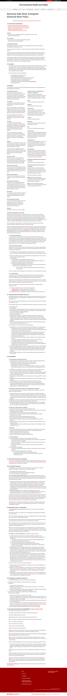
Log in (59, 689)
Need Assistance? (51, 9)
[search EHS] (55, 0)
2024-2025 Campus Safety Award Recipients (53, 672)
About (20, 9)
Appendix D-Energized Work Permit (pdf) (15, 29)
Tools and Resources (30, 9)
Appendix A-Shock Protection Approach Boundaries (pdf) (18, 25)
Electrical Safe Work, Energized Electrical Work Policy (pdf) (30, 20)
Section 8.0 (29, 224)
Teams (24, 9)
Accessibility (24, 675)
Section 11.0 (34, 530)
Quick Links (37, 9)
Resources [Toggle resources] (48, 0)
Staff (23, 671)
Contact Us (24, 673)
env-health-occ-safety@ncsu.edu (22, 282)
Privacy (51, 689)
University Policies (55, 689)
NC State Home (10, 0)
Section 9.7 (40, 524)
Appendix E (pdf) (13, 509)
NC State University (42, 689)
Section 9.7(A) (19, 566)
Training (35, 137)
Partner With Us (43, 9)
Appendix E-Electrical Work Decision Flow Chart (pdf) (17, 30)
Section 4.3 (23, 224)
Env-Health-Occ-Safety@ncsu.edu (17, 499)
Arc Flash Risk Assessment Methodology (34, 156)
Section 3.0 (33, 533)
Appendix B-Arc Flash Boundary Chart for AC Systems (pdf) (18, 26)
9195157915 (19, 463)
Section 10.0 (35, 612)
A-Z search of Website (26, 678)
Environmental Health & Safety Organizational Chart (27, 681)
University (13, 694)
